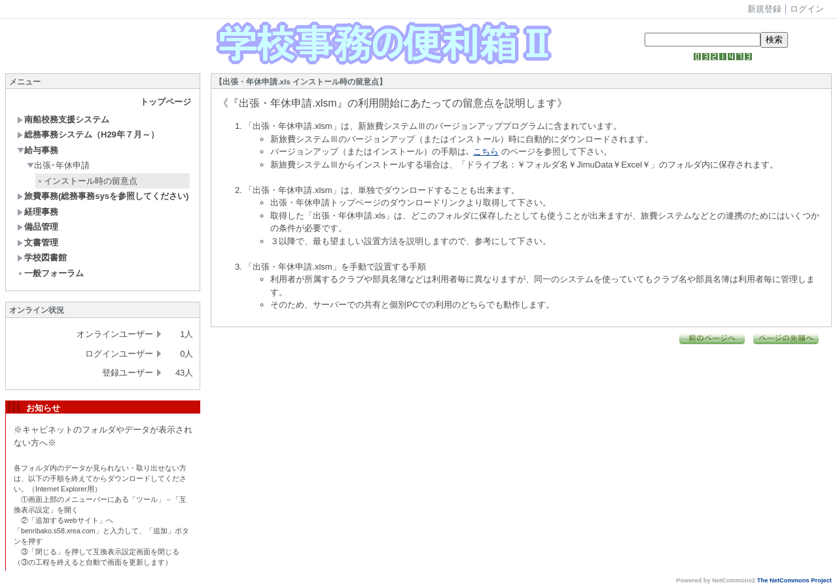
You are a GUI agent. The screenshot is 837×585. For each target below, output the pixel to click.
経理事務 (37, 212)
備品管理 (37, 227)
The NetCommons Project (794, 580)
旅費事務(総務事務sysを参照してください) (102, 196)
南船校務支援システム (63, 119)
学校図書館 (42, 257)
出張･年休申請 (58, 165)
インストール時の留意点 (87, 181)
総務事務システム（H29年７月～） (88, 134)
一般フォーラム (50, 273)
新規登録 (764, 9)
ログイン (807, 9)
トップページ (165, 102)
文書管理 (37, 242)
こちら (486, 151)
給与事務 (37, 150)
